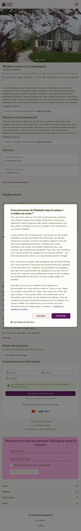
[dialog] (40, 265)
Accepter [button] (61, 316)
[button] (22, 322)
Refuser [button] (41, 316)
